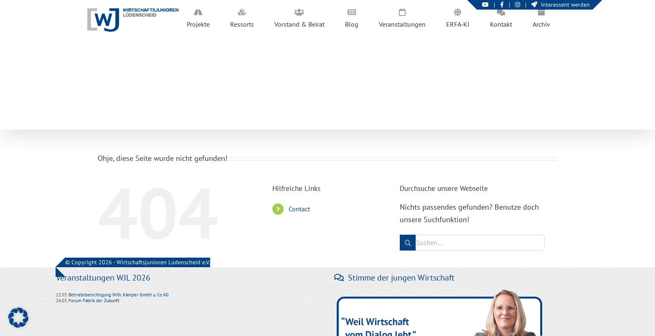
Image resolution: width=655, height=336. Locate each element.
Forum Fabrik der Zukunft (94, 300)
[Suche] (408, 243)
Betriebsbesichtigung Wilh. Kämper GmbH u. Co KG (119, 295)
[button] (18, 317)
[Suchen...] (472, 243)
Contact (299, 209)
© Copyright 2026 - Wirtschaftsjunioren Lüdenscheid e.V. (137, 262)
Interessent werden (560, 4)
